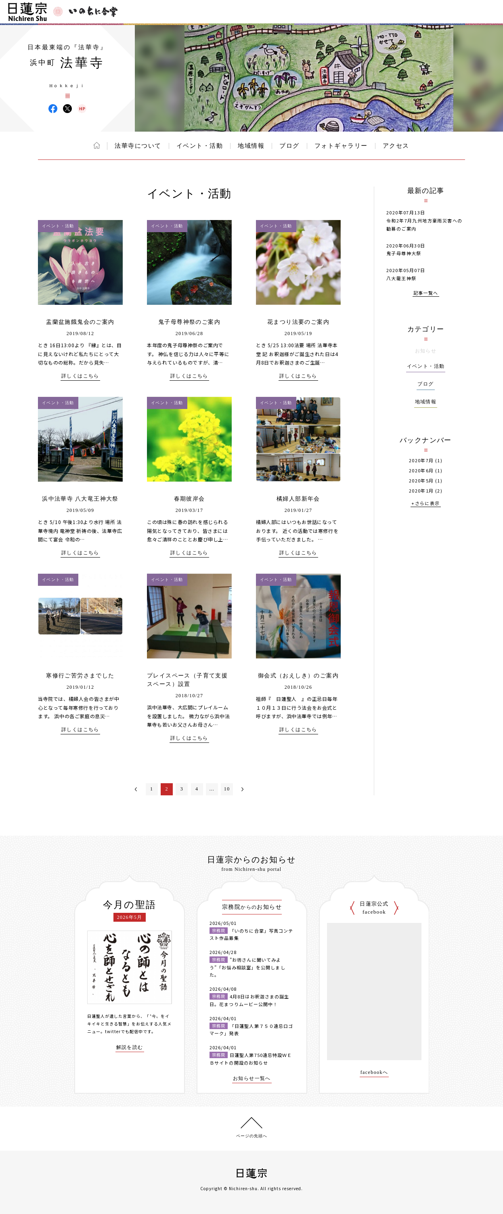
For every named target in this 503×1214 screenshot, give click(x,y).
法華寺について (138, 146)
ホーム (97, 145)
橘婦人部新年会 (298, 499)
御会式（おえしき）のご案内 (298, 676)
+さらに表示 (425, 503)
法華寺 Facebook (52, 108)
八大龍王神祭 (401, 278)
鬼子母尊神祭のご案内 (189, 322)
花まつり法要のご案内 (298, 322)
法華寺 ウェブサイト (82, 108)
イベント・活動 (199, 146)
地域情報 (251, 146)
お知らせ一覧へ (252, 1078)
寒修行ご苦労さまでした (80, 676)
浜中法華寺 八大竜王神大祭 (80, 499)
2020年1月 (421, 491)
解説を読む (129, 1047)
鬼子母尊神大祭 (403, 253)
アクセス (396, 146)
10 (227, 789)
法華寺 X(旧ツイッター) (67, 108)
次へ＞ (243, 789)
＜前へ (136, 789)
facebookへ (374, 1072)
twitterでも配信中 (124, 1031)
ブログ (289, 146)
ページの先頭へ (251, 1136)
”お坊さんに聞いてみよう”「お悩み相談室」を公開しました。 (247, 967)
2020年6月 (421, 470)
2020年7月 (421, 460)
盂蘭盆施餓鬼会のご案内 (80, 322)
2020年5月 (421, 480)
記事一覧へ (425, 293)
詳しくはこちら (80, 376)
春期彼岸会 (189, 499)
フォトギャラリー (341, 146)
